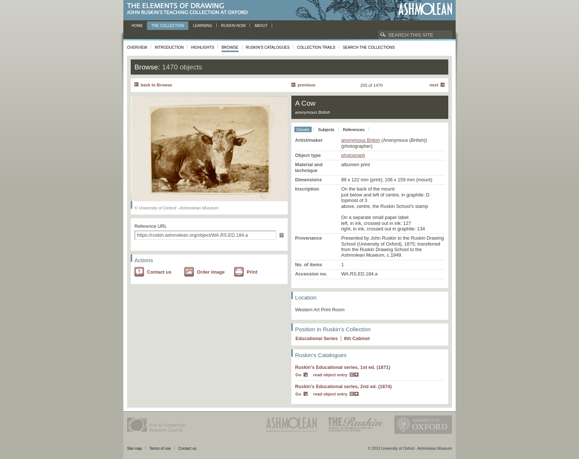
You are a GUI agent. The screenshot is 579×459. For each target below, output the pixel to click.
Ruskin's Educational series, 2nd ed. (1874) (343, 386)
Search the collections (369, 47)
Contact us (159, 272)
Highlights (202, 47)
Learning (202, 26)
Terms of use (160, 448)
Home (137, 26)
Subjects (326, 129)
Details (303, 129)
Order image (211, 272)
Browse (230, 47)
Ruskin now (233, 26)
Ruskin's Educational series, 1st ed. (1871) (342, 367)
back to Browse (156, 85)
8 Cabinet (357, 338)
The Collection (167, 26)
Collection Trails (316, 47)
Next (433, 85)
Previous (306, 85)
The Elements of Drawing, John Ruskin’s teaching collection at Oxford (189, 9)
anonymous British (360, 140)
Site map (134, 448)
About (260, 26)
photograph (353, 155)
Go (298, 375)
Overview (137, 47)
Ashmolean (425, 9)
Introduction (169, 47)
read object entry (330, 375)
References (353, 129)
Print (252, 272)
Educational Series (316, 338)
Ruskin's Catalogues (268, 47)
